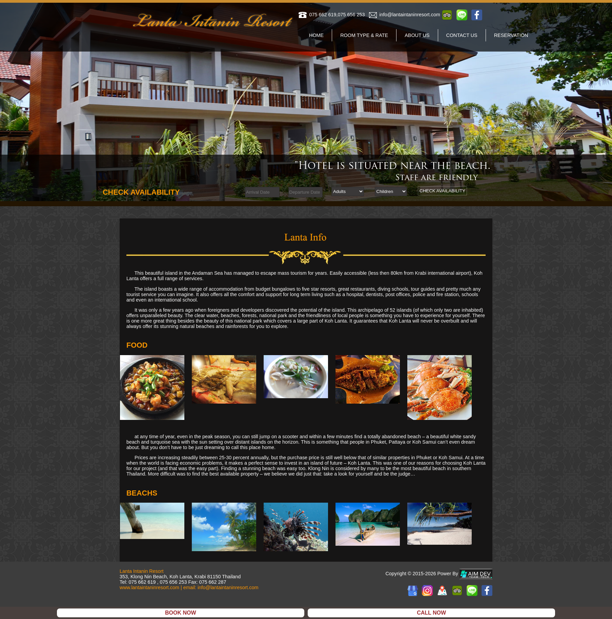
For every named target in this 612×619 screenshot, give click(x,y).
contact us (461, 35)
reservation (511, 35)
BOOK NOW (180, 613)
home (316, 35)
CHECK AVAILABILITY (442, 190)
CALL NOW (431, 613)
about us (417, 35)
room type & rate (364, 35)
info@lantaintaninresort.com (410, 14)
